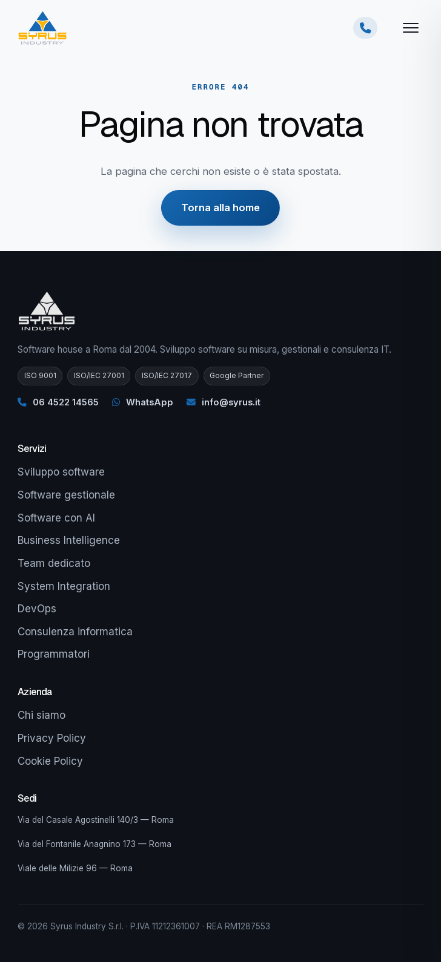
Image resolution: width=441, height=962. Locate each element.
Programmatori (54, 654)
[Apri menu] (410, 28)
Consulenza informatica (75, 632)
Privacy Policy (52, 738)
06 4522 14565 (58, 402)
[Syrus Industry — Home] (42, 28)
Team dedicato (54, 563)
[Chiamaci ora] (365, 28)
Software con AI (56, 518)
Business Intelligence (69, 540)
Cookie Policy (50, 761)
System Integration (64, 586)
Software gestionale (66, 495)
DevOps (37, 609)
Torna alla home (220, 207)
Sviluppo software (61, 472)
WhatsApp (142, 402)
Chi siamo (41, 715)
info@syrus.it (223, 402)
